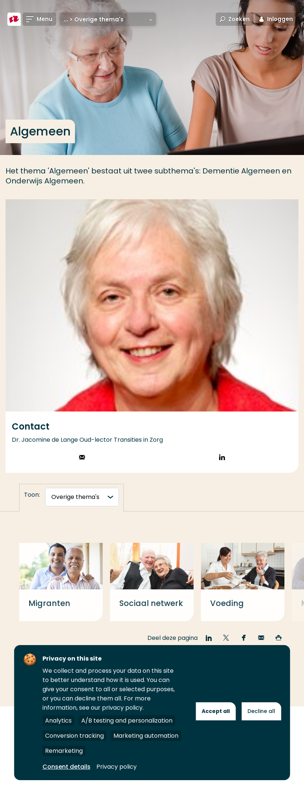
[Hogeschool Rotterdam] (14, 19)
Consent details (66, 766)
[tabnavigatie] (82, 497)
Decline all (261, 711)
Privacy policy (116, 766)
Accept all (216, 711)
